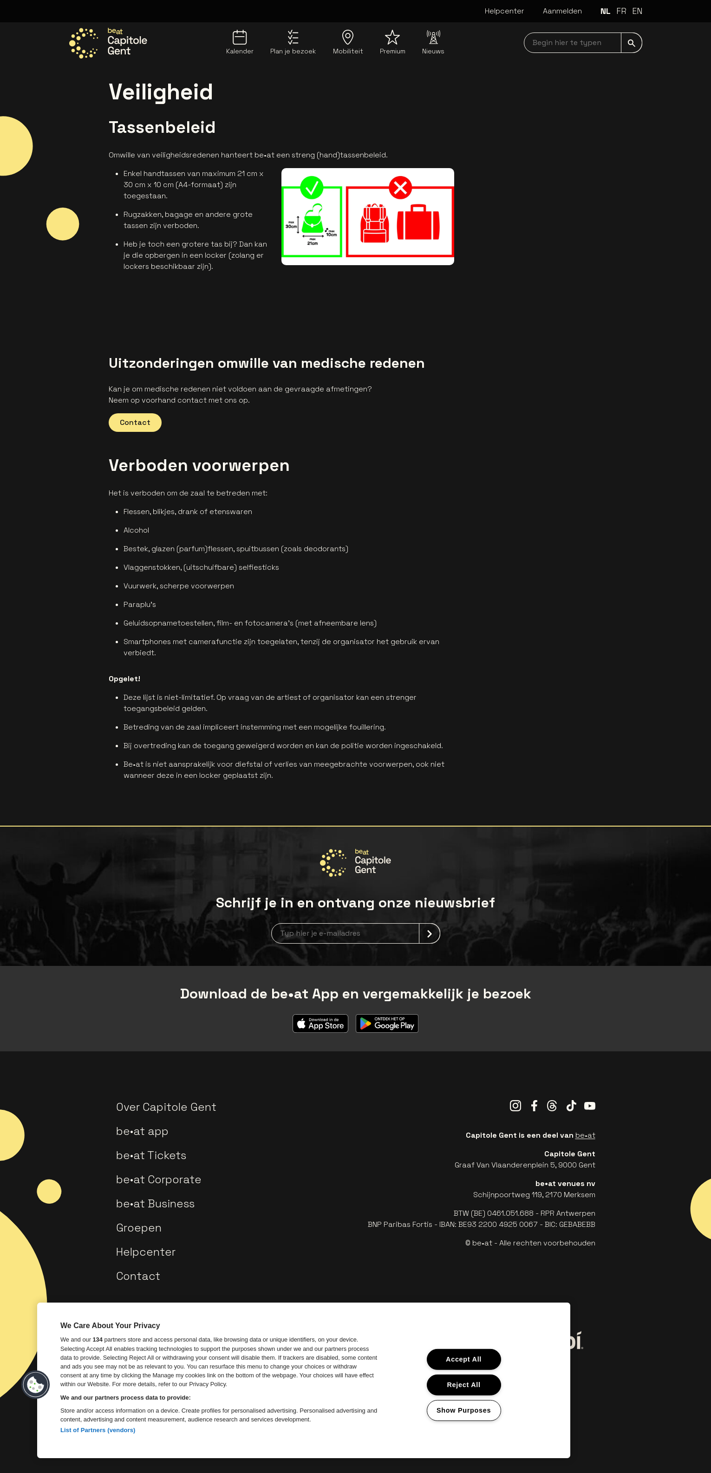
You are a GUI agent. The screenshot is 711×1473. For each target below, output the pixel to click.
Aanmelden (562, 11)
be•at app (142, 1131)
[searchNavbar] (583, 43)
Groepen (139, 1227)
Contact (135, 422)
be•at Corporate (159, 1179)
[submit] (631, 43)
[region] (303, 1380)
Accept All (464, 1359)
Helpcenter (504, 11)
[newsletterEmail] (355, 933)
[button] (36, 1385)
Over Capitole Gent (166, 1107)
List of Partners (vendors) (98, 1430)
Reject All (463, 1384)
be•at (585, 1135)
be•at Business (155, 1203)
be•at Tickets (151, 1155)
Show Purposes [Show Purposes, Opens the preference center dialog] (464, 1410)
